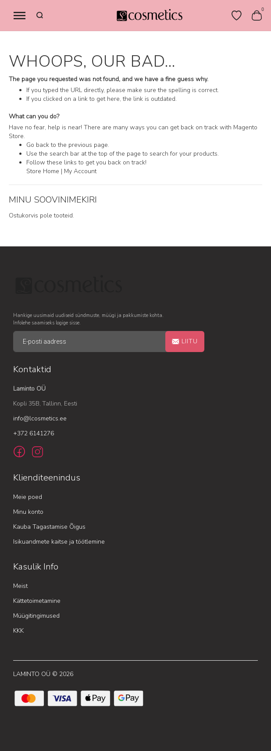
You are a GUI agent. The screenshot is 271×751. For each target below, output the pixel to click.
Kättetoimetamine (37, 601)
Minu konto (28, 512)
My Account (80, 171)
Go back (37, 145)
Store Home (42, 171)
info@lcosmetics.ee (40, 418)
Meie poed (27, 497)
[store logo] (149, 15)
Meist (20, 586)
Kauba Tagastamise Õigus (49, 527)
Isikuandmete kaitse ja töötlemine (59, 541)
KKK (18, 630)
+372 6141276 (33, 433)
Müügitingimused (36, 616)
